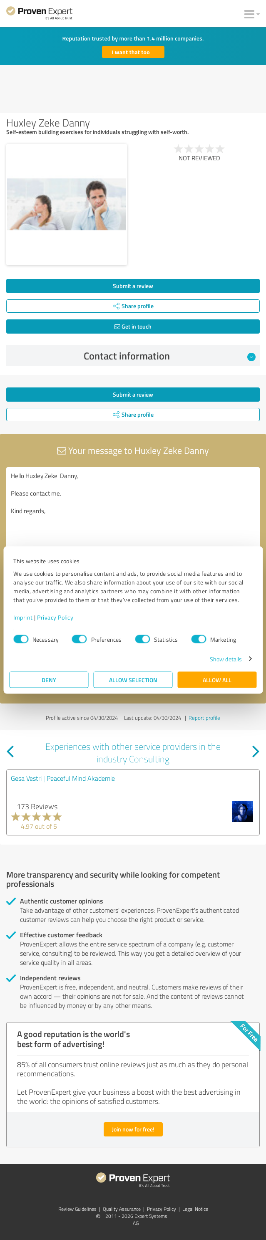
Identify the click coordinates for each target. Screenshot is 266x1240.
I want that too (131, 52)
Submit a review (133, 286)
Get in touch (133, 326)
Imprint (23, 617)
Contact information (170, 356)
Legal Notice (195, 1208)
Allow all (217, 679)
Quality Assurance (122, 1208)
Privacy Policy (55, 617)
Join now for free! (133, 1129)
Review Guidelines (77, 1208)
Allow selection (133, 679)
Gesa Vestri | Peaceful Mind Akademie (63, 778)
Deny (49, 679)
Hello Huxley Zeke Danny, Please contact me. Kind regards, (133, 514)
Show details (226, 659)
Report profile (204, 717)
